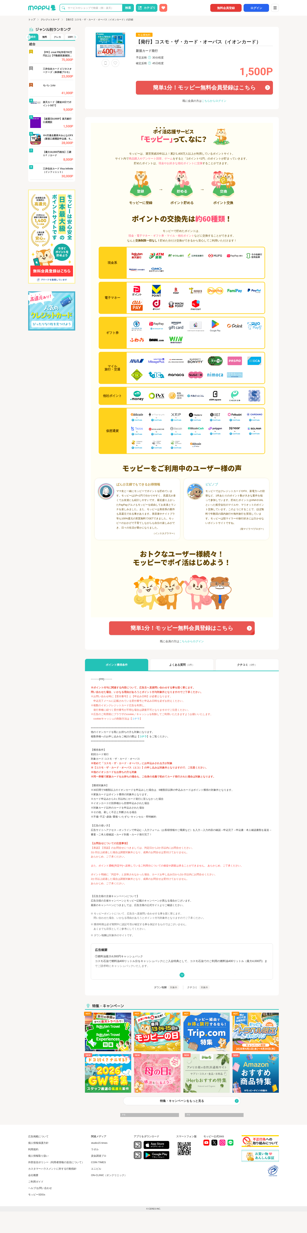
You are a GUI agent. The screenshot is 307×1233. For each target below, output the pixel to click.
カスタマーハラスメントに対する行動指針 (52, 1168)
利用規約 (33, 1149)
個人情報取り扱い (38, 1155)
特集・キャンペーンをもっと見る (182, 1100)
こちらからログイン (214, 100)
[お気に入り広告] (163, 8)
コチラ (143, 736)
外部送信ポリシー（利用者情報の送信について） (56, 1162)
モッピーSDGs (36, 1194)
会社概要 (33, 1175)
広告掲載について (38, 1136)
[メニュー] (275, 8)
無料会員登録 (226, 8)
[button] (28, 37)
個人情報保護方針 (38, 1142)
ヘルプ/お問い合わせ (40, 1188)
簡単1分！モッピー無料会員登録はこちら (196, 86)
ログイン (256, 8)
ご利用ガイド (35, 1181)
